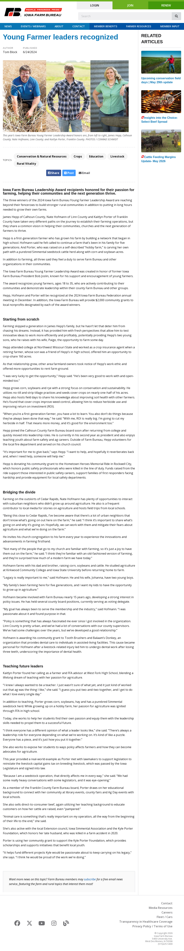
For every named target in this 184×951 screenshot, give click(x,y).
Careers (167, 912)
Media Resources (160, 908)
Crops (78, 156)
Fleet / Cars (164, 917)
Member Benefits (105, 26)
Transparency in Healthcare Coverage (145, 922)
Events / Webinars (33, 26)
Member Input (170, 26)
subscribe (90, 879)
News (8, 26)
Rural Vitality (26, 164)
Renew (166, 5)
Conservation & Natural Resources (41, 156)
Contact (78, 26)
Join (130, 5)
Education (96, 156)
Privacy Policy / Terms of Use (152, 926)
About (59, 26)
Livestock (117, 156)
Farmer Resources (138, 26)
